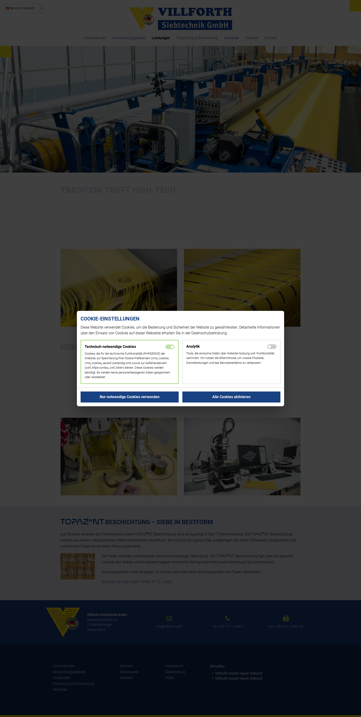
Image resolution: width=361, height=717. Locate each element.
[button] (130, 397)
